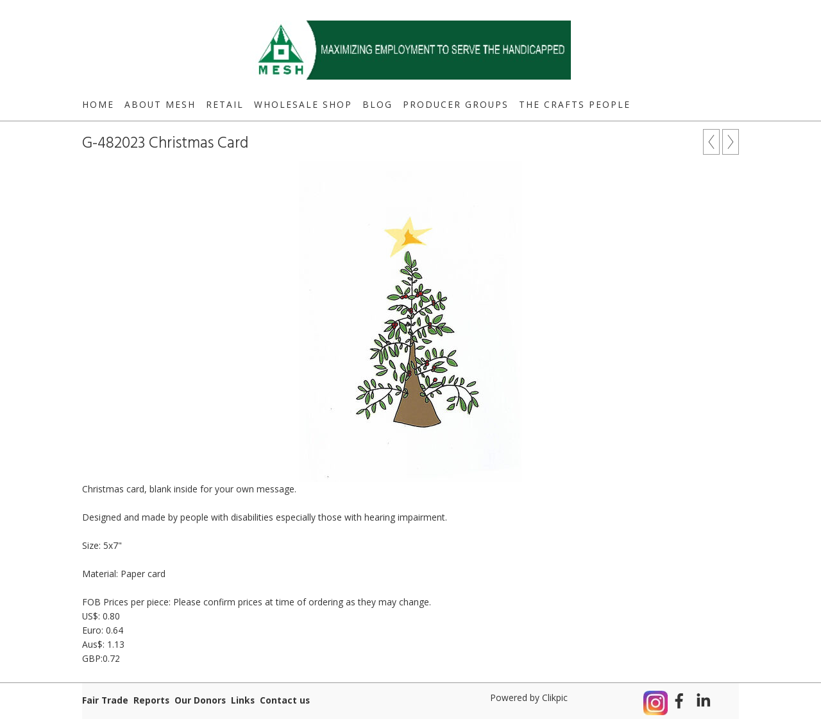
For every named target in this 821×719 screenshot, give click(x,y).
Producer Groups (456, 104)
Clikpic (555, 697)
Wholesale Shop (303, 104)
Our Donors (200, 700)
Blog (377, 104)
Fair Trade (105, 700)
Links (243, 700)
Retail (225, 104)
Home (98, 104)
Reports (151, 700)
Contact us (285, 700)
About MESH (160, 104)
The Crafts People (575, 104)
